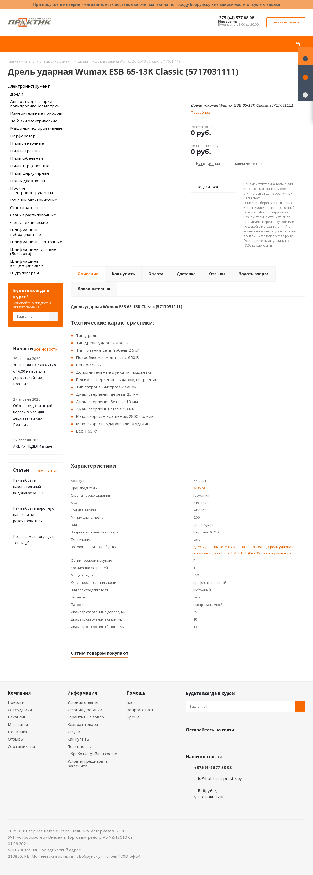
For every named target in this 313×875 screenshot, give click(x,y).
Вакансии (17, 717)
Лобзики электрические (33, 120)
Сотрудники (20, 709)
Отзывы (16, 739)
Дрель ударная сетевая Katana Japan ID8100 (229, 546)
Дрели (16, 94)
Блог (131, 702)
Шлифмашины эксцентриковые (27, 263)
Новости (16, 702)
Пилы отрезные (26, 150)
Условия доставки (84, 709)
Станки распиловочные (33, 214)
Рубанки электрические (33, 199)
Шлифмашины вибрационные (25, 232)
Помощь (136, 693)
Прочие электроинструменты (31, 190)
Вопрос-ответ (140, 709)
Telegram (230, 742)
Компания (19, 693)
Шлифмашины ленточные (36, 241)
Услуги (73, 731)
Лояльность (79, 746)
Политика (17, 731)
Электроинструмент (29, 86)
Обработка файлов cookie (92, 753)
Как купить (78, 739)
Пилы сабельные (27, 158)
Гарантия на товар (85, 717)
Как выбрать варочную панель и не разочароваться (33, 514)
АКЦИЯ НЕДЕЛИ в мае (32, 446)
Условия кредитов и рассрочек (87, 763)
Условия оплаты (82, 702)
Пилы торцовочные (30, 165)
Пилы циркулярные (30, 173)
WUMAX (199, 488)
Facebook (204, 742)
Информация (82, 693)
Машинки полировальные (36, 128)
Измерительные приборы (36, 113)
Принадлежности (27, 180)
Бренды (134, 717)
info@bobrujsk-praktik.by (218, 778)
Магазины (18, 724)
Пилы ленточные (27, 143)
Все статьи (47, 470)
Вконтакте (191, 742)
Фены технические (29, 222)
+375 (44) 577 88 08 (235, 17)
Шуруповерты (24, 272)
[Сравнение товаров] (305, 92)
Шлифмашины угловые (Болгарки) (33, 251)
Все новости (46, 349)
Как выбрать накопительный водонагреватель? (29, 486)
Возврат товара (82, 724)
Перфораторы (24, 135)
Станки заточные (27, 207)
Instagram (217, 742)
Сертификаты (21, 746)
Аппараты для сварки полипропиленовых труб (34, 103)
